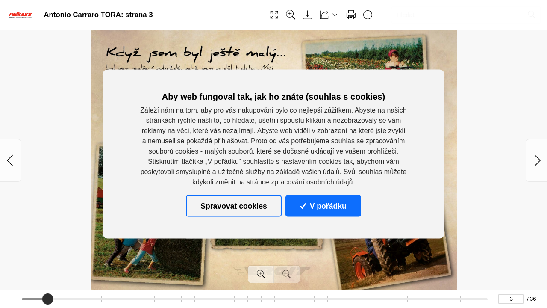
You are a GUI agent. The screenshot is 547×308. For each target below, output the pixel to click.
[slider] (47, 299)
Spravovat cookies (233, 205)
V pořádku (323, 205)
